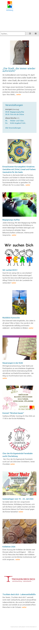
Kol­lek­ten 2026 (8, 547)
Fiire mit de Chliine (17, 114)
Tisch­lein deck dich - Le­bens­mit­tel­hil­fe (19, 594)
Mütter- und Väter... (17, 121)
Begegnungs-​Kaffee (11, 220)
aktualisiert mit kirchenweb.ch (28, 626)
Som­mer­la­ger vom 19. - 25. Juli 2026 (17, 499)
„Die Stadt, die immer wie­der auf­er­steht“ (18, 69)
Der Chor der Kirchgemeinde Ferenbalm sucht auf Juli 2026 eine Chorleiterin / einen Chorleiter (18, 461)
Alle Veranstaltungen (13, 128)
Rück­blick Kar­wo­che (11, 318)
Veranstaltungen (14, 105)
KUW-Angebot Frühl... (18, 123)
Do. (6, 123)
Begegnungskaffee (17, 112)
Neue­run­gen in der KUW (12, 363)
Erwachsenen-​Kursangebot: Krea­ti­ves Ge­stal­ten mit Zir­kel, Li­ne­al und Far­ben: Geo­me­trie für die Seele (19, 169)
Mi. (6, 121)
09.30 (7, 114)
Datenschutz (14, 626)
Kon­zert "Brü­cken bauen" (13, 413)
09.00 (7, 112)
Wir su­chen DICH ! (9, 270)
